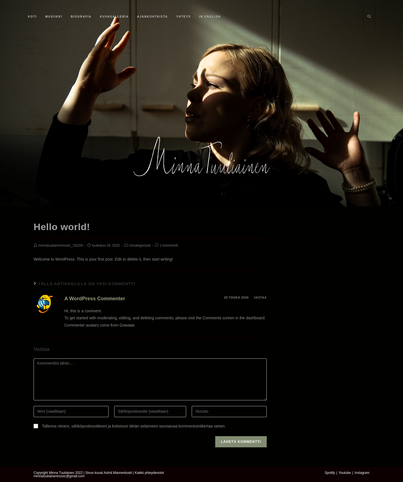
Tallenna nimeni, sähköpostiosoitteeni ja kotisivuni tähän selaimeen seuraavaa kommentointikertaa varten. (134, 426)
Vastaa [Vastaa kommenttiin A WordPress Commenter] (260, 297)
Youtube (345, 473)
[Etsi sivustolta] (369, 17)
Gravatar (127, 325)
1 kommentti (169, 245)
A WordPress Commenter (94, 298)
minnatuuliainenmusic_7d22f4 (60, 245)
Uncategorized (140, 245)
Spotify (330, 473)
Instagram (362, 473)
